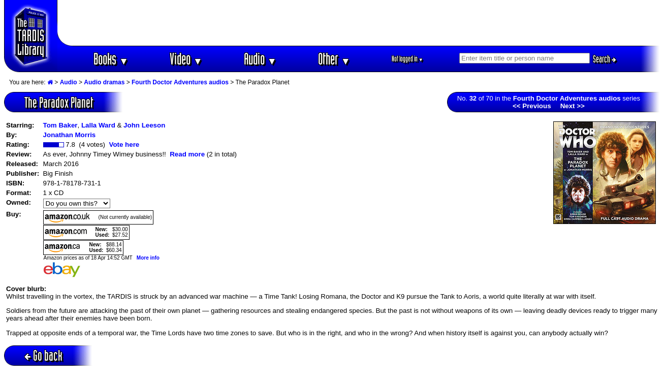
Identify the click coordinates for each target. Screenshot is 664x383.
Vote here (124, 144)
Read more (187, 154)
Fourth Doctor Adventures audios (180, 82)
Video (186, 59)
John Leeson (144, 125)
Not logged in (408, 58)
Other (334, 59)
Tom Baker (60, 125)
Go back (43, 355)
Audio (260, 59)
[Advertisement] (359, 23)
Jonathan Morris (69, 135)
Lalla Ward (98, 125)
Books (111, 59)
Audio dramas (104, 82)
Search (604, 59)
